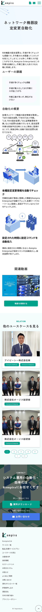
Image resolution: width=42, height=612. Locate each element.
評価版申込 (34, 2)
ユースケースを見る (9, 552)
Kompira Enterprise (28, 365)
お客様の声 (6, 556)
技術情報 (5, 560)
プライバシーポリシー (9, 599)
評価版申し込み (7, 587)
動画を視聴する (21, 303)
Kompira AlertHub (11, 365)
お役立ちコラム (7, 568)
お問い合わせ (23, 516)
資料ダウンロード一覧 (9, 583)
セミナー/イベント (8, 564)
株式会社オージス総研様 (17, 399)
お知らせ (5, 572)
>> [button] (24, 456)
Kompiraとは (7, 541)
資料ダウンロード (30, 2)
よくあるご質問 (7, 576)
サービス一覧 (6, 545)
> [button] (17, 456)
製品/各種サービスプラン (10, 549)
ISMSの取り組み (8, 595)
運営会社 (5, 591)
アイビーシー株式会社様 (17, 360)
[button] (39, 3)
